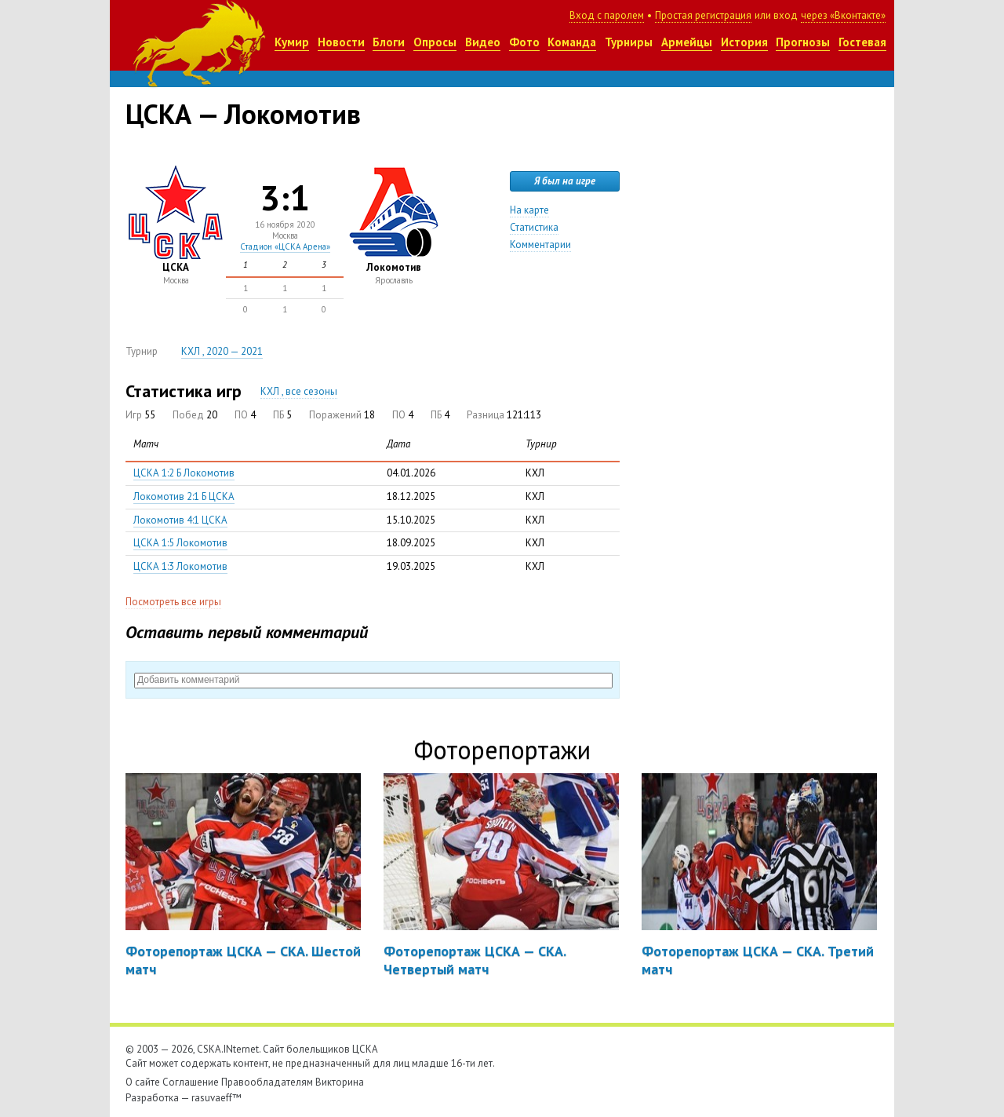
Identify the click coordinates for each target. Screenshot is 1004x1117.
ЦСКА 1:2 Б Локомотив (184, 473)
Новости (341, 42)
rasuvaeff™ (216, 1097)
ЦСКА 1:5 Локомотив (180, 542)
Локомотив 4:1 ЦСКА (180, 520)
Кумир (292, 42)
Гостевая (862, 42)
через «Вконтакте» (843, 15)
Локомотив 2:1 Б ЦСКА (184, 496)
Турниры (629, 42)
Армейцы (686, 42)
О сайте (143, 1082)
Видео (482, 42)
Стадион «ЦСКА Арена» (285, 246)
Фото (524, 42)
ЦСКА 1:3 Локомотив (180, 566)
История (744, 42)
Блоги (389, 42)
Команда (571, 42)
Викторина (339, 1082)
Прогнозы (803, 42)
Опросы (435, 42)
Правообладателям (267, 1082)
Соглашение (190, 1082)
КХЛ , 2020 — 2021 (222, 351)
